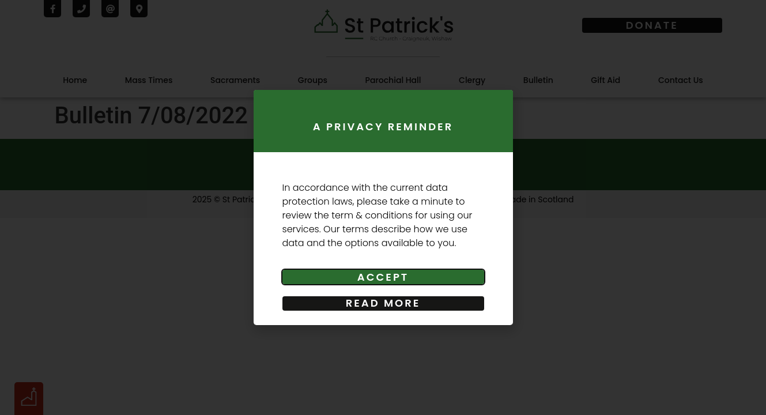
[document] (383, 207)
